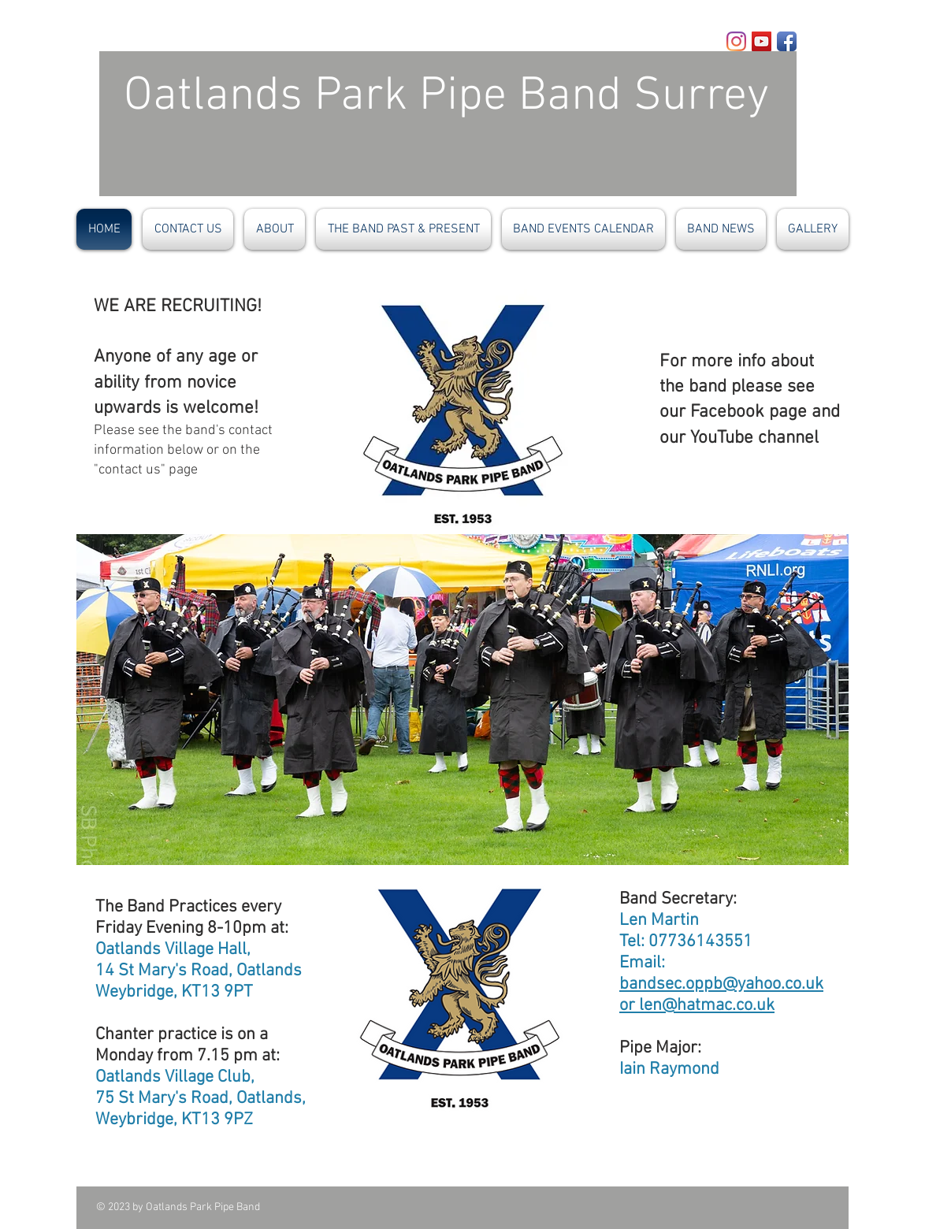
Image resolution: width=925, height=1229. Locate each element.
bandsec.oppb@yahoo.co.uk (721, 984)
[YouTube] (761, 41)
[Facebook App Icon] (787, 41)
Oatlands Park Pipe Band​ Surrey (422, 97)
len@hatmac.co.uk (707, 1005)
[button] (462, 699)
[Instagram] (736, 41)
